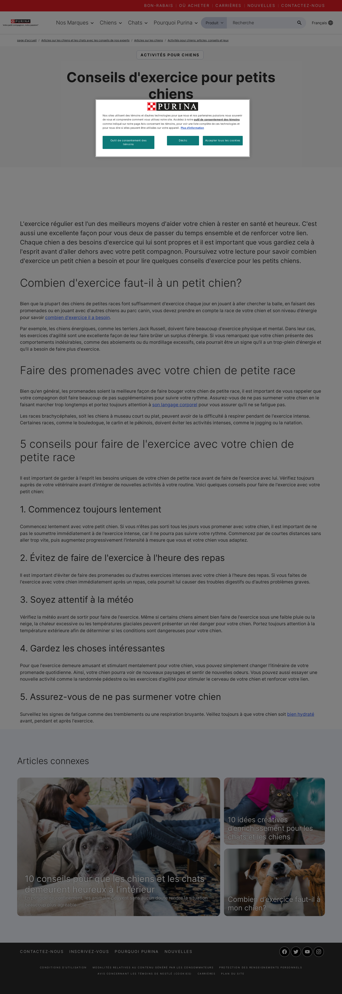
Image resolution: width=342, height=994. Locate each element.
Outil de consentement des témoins (128, 142)
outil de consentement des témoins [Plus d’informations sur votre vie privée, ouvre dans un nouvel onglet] (217, 119)
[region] (172, 128)
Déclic (183, 140)
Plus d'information (192, 127)
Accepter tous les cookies (222, 140)
